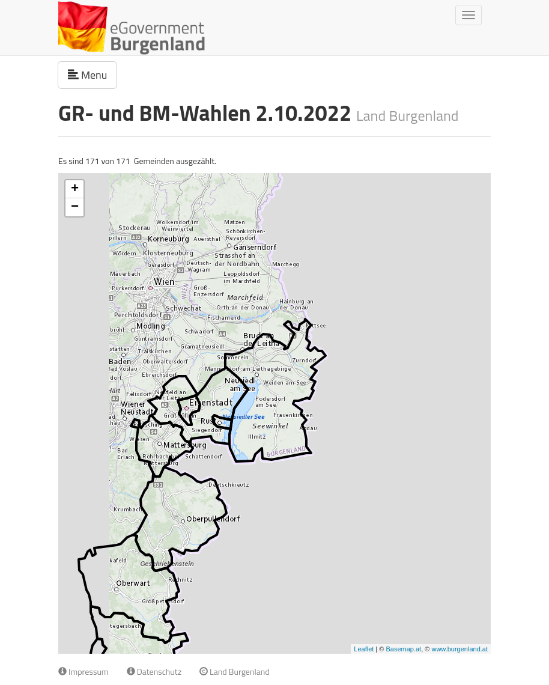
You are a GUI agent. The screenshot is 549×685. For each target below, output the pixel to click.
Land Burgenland (234, 671)
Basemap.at (403, 649)
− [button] (75, 207)
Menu (92, 74)
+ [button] (75, 189)
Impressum (83, 671)
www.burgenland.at (459, 649)
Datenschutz (154, 671)
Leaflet (364, 649)
